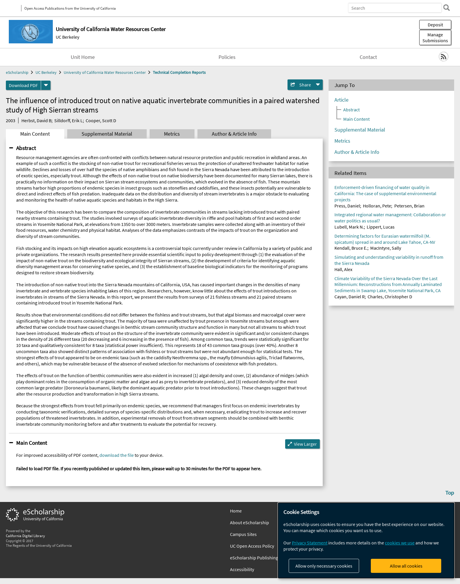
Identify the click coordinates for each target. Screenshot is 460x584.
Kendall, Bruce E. (350, 248)
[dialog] (366, 540)
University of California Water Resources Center (105, 72)
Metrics (172, 134)
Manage (435, 37)
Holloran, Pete (377, 206)
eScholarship (17, 72)
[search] (446, 7)
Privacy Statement (309, 543)
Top (449, 492)
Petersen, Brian (409, 206)
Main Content (35, 134)
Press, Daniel (347, 206)
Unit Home (83, 57)
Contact (368, 57)
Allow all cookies (406, 566)
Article (341, 100)
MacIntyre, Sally (385, 248)
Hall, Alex (343, 269)
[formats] (45, 85)
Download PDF (23, 85)
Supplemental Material (107, 134)
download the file (116, 455)
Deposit (435, 25)
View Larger (305, 444)
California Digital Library (25, 535)
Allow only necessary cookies (323, 566)
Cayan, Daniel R (349, 296)
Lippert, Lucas (381, 227)
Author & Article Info (234, 134)
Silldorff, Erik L (68, 120)
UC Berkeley (67, 37)
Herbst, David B (36, 120)
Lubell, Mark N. (349, 227)
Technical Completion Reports (179, 72)
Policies (227, 57)
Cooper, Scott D (101, 120)
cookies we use (400, 543)
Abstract (26, 147)
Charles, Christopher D (390, 296)
